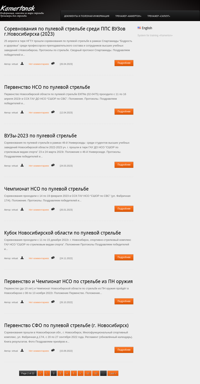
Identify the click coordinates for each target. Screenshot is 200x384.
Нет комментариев (39, 64)
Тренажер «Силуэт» (159, 16)
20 (96, 373)
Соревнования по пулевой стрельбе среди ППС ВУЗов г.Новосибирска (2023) (64, 31)
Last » (113, 373)
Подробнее (124, 62)
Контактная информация (79, 26)
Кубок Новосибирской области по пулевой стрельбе (62, 233)
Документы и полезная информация (86, 16)
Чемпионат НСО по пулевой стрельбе (46, 189)
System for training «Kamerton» (155, 35)
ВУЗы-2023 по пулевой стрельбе (40, 135)
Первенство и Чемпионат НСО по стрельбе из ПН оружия (68, 281)
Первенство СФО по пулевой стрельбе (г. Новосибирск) (66, 325)
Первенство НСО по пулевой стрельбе (47, 87)
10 (88, 373)
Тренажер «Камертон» (128, 16)
